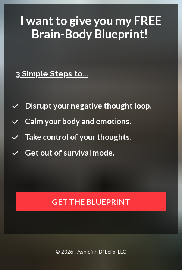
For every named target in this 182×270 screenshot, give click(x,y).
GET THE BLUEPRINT (91, 201)
